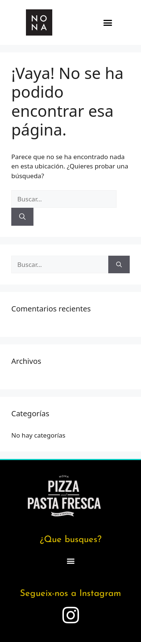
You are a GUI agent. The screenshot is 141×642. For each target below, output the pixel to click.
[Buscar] (22, 217)
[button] (107, 22)
